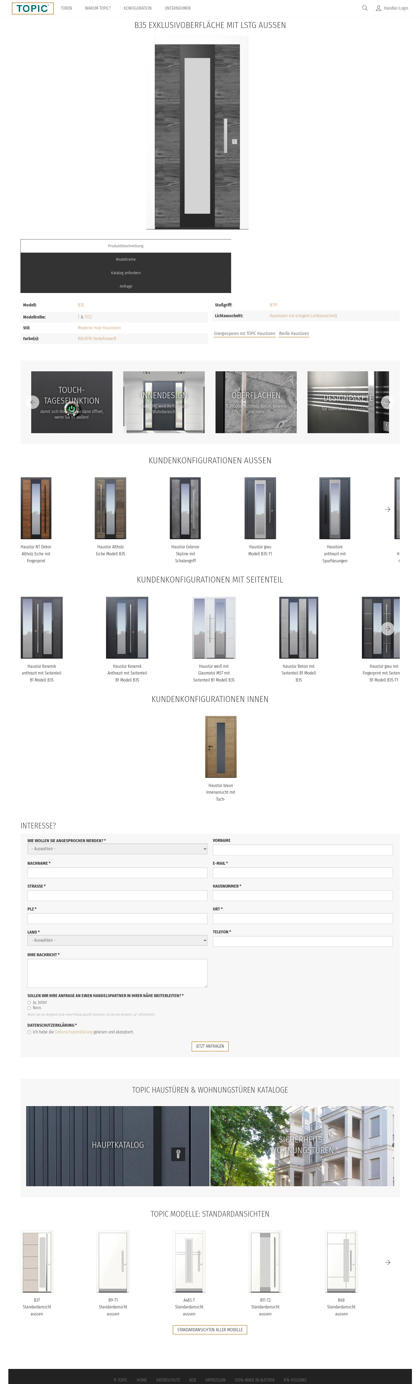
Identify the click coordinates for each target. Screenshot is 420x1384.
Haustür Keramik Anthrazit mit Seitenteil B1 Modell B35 (127, 632)
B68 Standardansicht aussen (341, 1266)
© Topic (121, 1339)
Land (33, 891)
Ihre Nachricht (43, 914)
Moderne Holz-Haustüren (99, 287)
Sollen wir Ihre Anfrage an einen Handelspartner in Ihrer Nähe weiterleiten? (105, 955)
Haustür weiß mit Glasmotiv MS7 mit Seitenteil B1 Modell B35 (214, 632)
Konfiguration (141, 8)
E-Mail (220, 822)
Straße (36, 845)
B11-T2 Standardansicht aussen (265, 1266)
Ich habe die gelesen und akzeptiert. (80, 991)
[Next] (387, 362)
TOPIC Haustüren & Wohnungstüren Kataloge (210, 1049)
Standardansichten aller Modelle (210, 1289)
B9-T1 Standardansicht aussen (113, 1266)
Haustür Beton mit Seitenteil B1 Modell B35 (299, 632)
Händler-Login (396, 8)
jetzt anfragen (210, 1005)
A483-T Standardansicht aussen (189, 1266)
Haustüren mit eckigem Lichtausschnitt (303, 275)
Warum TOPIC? (101, 8)
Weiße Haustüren (294, 293)
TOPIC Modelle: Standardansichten (210, 1173)
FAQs (339, 293)
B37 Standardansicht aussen (37, 1266)
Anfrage (352, 245)
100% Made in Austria (254, 1339)
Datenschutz (168, 1339)
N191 (274, 264)
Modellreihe (162, 245)
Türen (70, 8)
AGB (192, 1339)
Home (142, 1339)
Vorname (222, 799)
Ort (218, 868)
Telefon (222, 891)
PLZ (32, 868)
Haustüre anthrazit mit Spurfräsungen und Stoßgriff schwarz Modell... (334, 520)
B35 (81, 264)
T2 (90, 276)
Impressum (215, 1339)
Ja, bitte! (37, 961)
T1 (86, 276)
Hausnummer (227, 845)
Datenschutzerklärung (52, 984)
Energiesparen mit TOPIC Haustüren (244, 293)
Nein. (34, 967)
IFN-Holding (295, 1339)
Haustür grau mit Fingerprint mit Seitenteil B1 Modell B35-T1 (384, 632)
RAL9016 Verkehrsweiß (97, 298)
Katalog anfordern (257, 245)
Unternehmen (181, 8)
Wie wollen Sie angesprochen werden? (66, 800)
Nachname (39, 822)
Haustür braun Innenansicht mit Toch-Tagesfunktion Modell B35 (220, 758)
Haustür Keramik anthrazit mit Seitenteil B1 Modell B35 (41, 632)
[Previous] (32, 362)
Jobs (321, 293)
